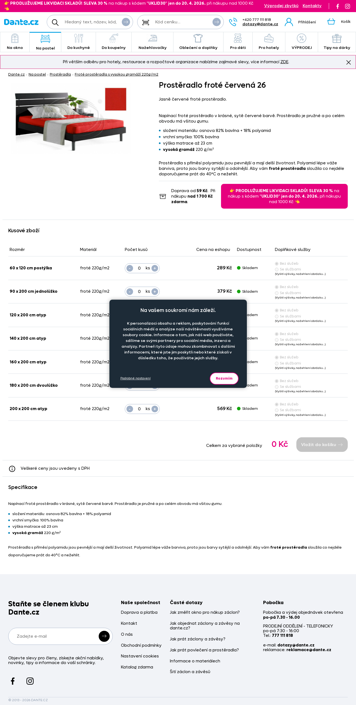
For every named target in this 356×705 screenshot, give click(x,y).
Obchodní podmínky (141, 645)
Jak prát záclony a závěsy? (197, 639)
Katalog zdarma (137, 667)
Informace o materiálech (195, 661)
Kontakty (312, 6)
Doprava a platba (139, 612)
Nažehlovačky (152, 42)
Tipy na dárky (337, 42)
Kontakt (129, 623)
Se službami (288, 269)
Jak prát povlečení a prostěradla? (204, 650)
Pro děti (238, 42)
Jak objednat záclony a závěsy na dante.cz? (205, 626)
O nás (127, 634)
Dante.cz (16, 74)
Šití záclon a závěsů (190, 672)
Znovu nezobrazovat (349, 62)
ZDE (284, 62)
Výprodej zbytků (281, 6)
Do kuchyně (78, 42)
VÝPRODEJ (301, 42)
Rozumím (224, 378)
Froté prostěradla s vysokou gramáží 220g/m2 (116, 74)
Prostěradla (60, 74)
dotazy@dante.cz (260, 24)
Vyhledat (125, 21)
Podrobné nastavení (135, 378)
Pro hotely (269, 42)
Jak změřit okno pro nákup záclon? (205, 612)
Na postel (45, 42)
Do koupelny (113, 42)
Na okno (15, 42)
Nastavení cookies (140, 656)
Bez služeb (287, 263)
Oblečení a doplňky (198, 42)
